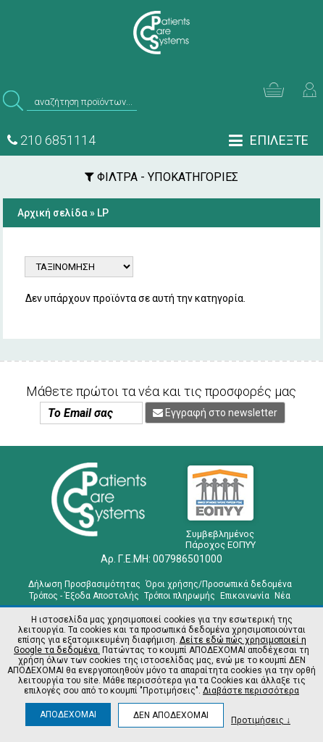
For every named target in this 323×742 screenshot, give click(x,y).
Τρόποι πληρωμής (179, 596)
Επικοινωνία (244, 596)
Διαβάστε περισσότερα (251, 691)
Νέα (282, 596)
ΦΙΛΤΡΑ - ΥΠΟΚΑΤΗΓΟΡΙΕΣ (161, 177)
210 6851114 (51, 140)
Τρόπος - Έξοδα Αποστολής (84, 596)
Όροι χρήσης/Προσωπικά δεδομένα (219, 584)
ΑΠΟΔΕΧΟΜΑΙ (68, 714)
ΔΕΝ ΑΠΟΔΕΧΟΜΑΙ (171, 715)
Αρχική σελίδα (52, 213)
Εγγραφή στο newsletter (215, 412)
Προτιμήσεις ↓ (260, 720)
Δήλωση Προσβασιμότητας (84, 584)
